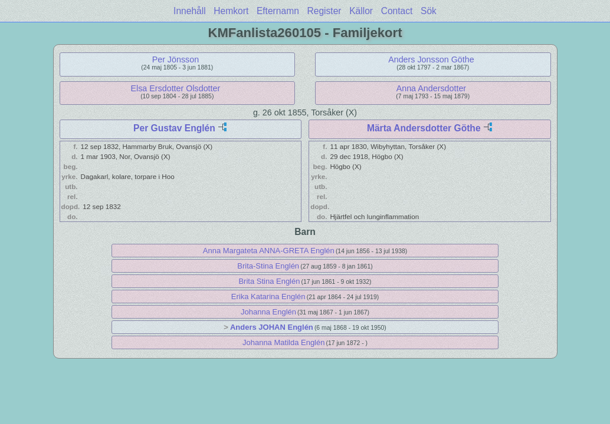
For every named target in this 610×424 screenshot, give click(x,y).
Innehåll (189, 11)
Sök (429, 11)
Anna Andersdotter (431, 88)
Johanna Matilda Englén (283, 342)
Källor (361, 11)
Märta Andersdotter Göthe (424, 128)
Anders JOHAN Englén (271, 327)
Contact (397, 11)
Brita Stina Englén (269, 281)
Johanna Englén (268, 311)
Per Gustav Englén (174, 128)
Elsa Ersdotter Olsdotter (176, 88)
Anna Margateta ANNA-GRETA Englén (268, 250)
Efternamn (278, 11)
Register (324, 11)
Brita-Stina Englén (268, 265)
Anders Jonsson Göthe (431, 59)
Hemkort (231, 11)
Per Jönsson (175, 59)
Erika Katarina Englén (268, 296)
